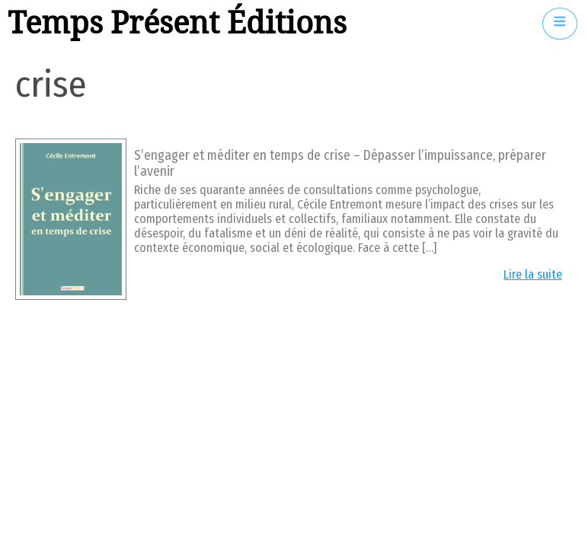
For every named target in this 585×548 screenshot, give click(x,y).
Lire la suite (532, 274)
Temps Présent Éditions (177, 23)
